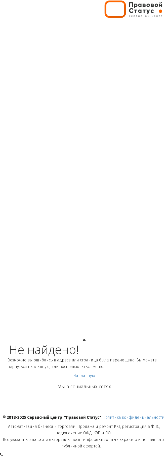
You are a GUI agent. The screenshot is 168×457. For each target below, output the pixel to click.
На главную (84, 375)
